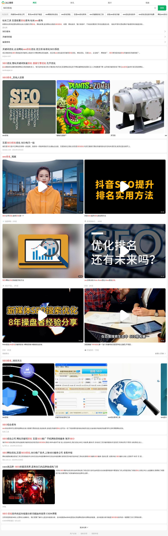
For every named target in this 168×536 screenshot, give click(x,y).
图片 (110, 3)
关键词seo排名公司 (18, 14)
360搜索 (8, 2)
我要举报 (95, 533)
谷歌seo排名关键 (113, 14)
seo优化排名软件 (129, 14)
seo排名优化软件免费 (146, 14)
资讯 (72, 3)
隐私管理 (84, 533)
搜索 (162, 8)
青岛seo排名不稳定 (35, 14)
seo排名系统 (65, 14)
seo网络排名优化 (52, 14)
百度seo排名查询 (80, 14)
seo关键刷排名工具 (97, 14)
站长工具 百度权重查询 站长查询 (22, 20)
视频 (147, 3)
